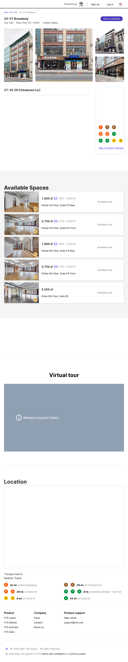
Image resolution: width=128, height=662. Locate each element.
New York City (10, 12)
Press (37, 617)
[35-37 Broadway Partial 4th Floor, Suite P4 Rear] (64, 247)
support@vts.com (73, 622)
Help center (70, 617)
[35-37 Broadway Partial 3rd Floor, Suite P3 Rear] (64, 201)
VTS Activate (11, 627)
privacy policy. (78, 653)
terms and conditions (53, 653)
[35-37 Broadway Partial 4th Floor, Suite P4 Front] (64, 270)
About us (39, 627)
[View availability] (111, 18)
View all (114, 74)
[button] (36, 209)
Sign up (95, 4)
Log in (110, 4)
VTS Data (9, 631)
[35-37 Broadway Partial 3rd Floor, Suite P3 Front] (64, 224)
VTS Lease (10, 617)
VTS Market (10, 622)
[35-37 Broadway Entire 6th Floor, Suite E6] (64, 292)
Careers (38, 622)
